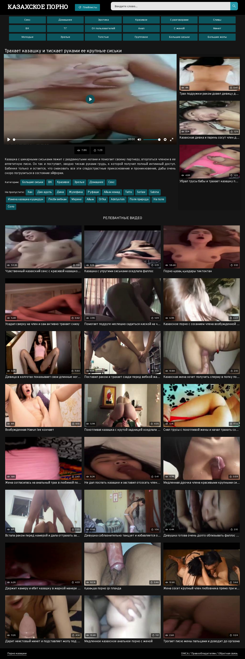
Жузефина (76, 192)
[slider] (70, 139)
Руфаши (93, 192)
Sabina (154, 192)
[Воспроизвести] (9, 139)
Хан (30, 192)
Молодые (27, 37)
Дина (60, 192)
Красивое (141, 20)
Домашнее (65, 20)
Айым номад (112, 192)
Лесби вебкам (57, 199)
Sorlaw (141, 192)
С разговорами (179, 20)
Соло (11, 207)
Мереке (76, 199)
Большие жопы (217, 37)
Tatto (128, 192)
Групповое (141, 37)
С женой (179, 28)
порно (38, 6)
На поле (158, 199)
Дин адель (44, 192)
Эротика (103, 20)
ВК (27, 28)
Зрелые (65, 37)
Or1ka (102, 199)
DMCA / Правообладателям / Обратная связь (209, 653)
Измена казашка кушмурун (25, 199)
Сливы (217, 20)
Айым (90, 199)
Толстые (103, 37)
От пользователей (103, 28)
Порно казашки (17, 653)
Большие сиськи (179, 37)
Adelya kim (118, 199)
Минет (217, 28)
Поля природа (139, 199)
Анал (141, 28)
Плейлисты (87, 7)
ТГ (65, 28)
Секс (27, 20)
